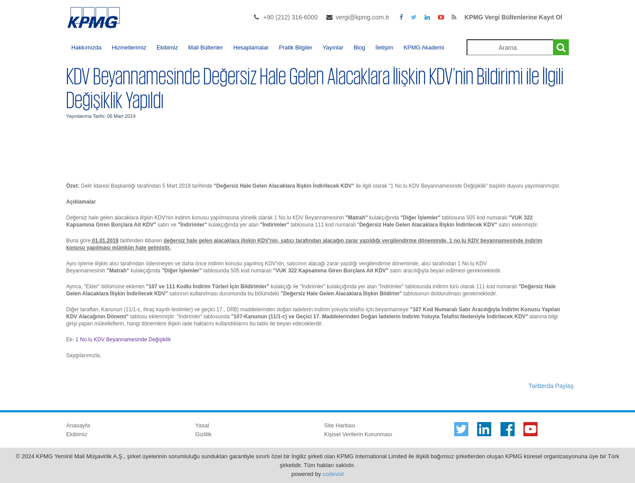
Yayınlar (333, 47)
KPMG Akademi (423, 47)
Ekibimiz (167, 47)
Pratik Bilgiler (296, 47)
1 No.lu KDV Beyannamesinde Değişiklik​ (123, 339)
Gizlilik (203, 434)
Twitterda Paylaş (551, 385)
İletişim (384, 47)
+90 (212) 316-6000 (290, 17)
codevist (333, 474)
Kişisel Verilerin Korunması (358, 434)
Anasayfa (78, 425)
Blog (359, 47)
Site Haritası (339, 425)
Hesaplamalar (251, 47)
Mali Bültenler (205, 47)
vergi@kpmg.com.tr (362, 17)
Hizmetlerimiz (129, 47)
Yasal (202, 425)
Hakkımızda (86, 47)
